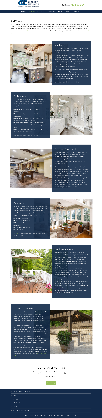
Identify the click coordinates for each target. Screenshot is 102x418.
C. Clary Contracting (30, 3)
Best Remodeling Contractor (21, 391)
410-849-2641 (78, 5)
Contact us (17, 233)
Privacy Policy (58, 415)
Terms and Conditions (70, 415)
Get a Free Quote (18, 403)
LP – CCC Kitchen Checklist (21, 410)
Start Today (51, 383)
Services (15, 399)
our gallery (26, 31)
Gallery (15, 406)
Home (14, 395)
